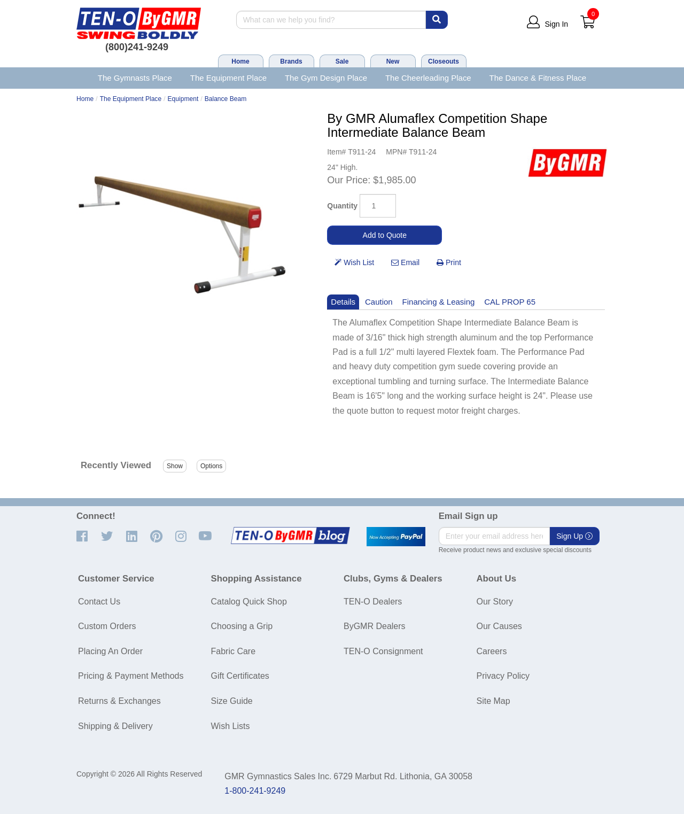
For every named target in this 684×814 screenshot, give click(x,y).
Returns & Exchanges (119, 701)
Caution (379, 301)
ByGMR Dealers (375, 626)
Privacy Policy (503, 675)
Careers (492, 651)
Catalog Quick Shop (249, 601)
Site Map (493, 701)
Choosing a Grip (242, 626)
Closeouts (443, 61)
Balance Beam (226, 99)
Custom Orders (107, 626)
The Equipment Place (228, 77)
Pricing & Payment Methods (130, 675)
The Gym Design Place (326, 77)
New (393, 61)
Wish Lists (230, 726)
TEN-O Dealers (373, 601)
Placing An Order (110, 651)
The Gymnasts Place (135, 77)
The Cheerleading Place (428, 77)
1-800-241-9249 (254, 790)
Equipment (183, 99)
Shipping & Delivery (115, 726)
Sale (342, 61)
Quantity (342, 205)
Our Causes (499, 626)
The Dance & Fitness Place (538, 77)
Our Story (495, 601)
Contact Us (99, 601)
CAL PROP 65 (509, 301)
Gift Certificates (240, 675)
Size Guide (232, 701)
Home (240, 61)
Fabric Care (233, 651)
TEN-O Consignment (383, 651)
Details (343, 301)
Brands (291, 61)
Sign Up (574, 536)
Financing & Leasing (438, 301)
